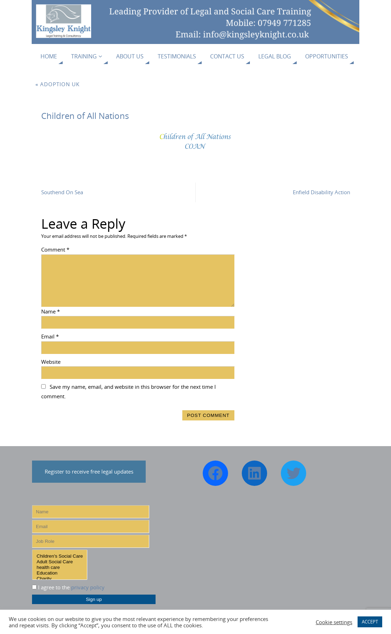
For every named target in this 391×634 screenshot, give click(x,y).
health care (59, 567)
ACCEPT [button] (370, 622)
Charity (59, 579)
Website (51, 361)
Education (59, 573)
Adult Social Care (59, 562)
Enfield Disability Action (321, 192)
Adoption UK (58, 84)
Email (50, 336)
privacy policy (88, 587)
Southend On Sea (62, 192)
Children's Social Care (59, 556)
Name (50, 311)
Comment (55, 249)
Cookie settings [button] (334, 622)
